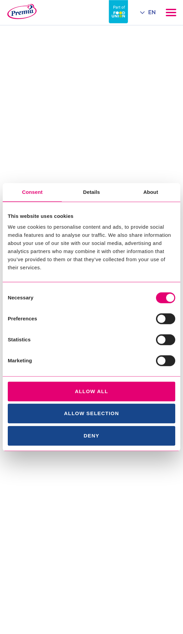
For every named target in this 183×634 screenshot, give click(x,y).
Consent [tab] (32, 192)
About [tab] (150, 192)
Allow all (91, 391)
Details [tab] (91, 192)
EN (152, 12)
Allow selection (91, 413)
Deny (91, 435)
